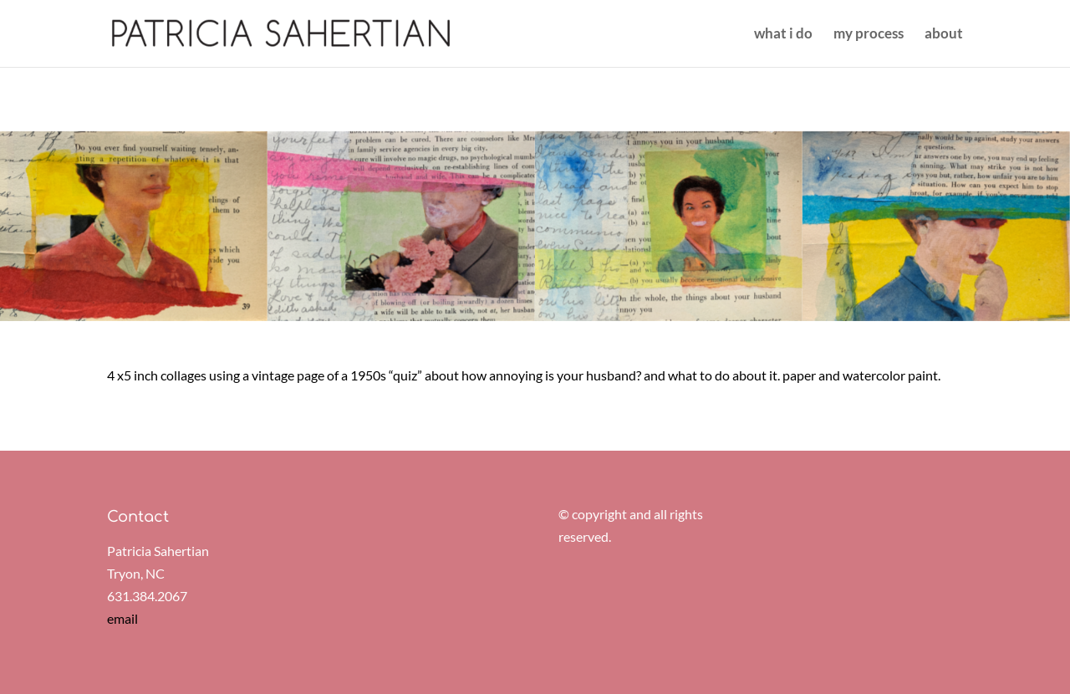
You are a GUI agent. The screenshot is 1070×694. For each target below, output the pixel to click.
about (944, 35)
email (122, 618)
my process (868, 35)
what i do (783, 35)
